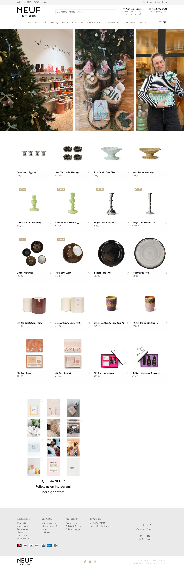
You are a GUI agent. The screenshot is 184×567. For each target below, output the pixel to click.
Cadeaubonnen (129, 22)
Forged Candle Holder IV (105, 222)
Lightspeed (160, 563)
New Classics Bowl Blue (104, 172)
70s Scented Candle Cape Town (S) (109, 323)
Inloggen (45, 2)
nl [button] (19, 2)
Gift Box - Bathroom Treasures (146, 373)
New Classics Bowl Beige (143, 172)
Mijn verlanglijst (73, 529)
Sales (44, 529)
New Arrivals (33, 22)
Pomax (65, 22)
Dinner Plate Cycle (141, 273)
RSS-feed (46, 532)
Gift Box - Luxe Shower (104, 373)
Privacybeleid (23, 538)
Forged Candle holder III (144, 222)
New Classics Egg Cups (27, 172)
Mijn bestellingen (73, 526)
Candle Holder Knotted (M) (29, 222)
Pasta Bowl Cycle (63, 273)
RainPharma (77, 22)
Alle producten (49, 523)
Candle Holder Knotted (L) (67, 222)
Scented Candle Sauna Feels (67, 323)
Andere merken (112, 22)
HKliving (54, 22)
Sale (143, 22)
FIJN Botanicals (94, 22)
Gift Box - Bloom (24, 373)
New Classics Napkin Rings (67, 172)
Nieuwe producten (50, 526)
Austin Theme (138, 563)
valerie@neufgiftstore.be (101, 526)
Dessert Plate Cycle (102, 273)
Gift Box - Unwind (63, 373)
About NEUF (22, 523)
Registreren (71, 523)
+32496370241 (97, 523)
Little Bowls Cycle (25, 273)
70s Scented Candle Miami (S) (146, 323)
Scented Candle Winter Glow (29, 323)
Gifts (45, 22)
